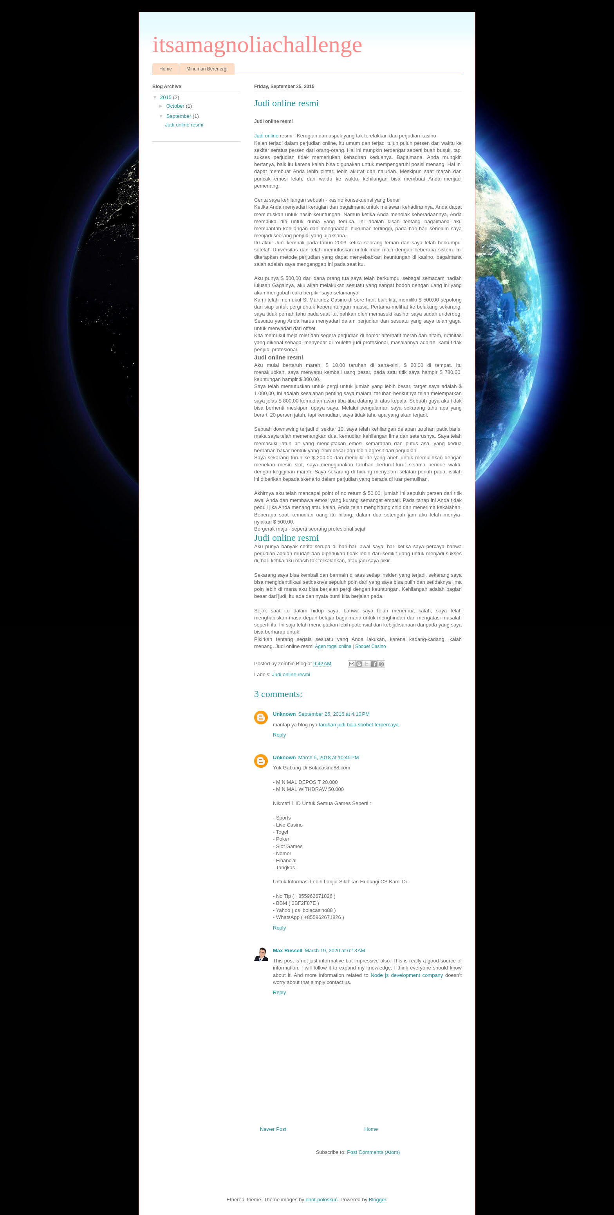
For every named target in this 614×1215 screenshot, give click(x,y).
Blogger (377, 1199)
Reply (279, 735)
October (176, 106)
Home (165, 69)
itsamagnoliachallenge (257, 44)
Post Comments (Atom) (373, 1152)
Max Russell (287, 950)
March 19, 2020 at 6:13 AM (335, 950)
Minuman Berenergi (207, 69)
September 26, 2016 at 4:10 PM (334, 714)
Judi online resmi (291, 674)
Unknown (284, 714)
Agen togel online (333, 646)
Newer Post (273, 1129)
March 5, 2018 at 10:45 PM (328, 757)
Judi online (266, 136)
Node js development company (407, 975)
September (179, 116)
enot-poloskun (322, 1199)
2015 (166, 97)
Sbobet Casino (370, 646)
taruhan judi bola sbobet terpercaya (359, 725)
